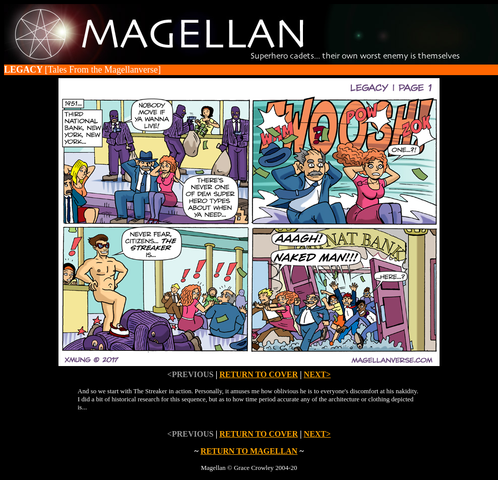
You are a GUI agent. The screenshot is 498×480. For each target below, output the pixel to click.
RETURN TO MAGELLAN (249, 451)
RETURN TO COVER (258, 374)
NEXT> (317, 374)
